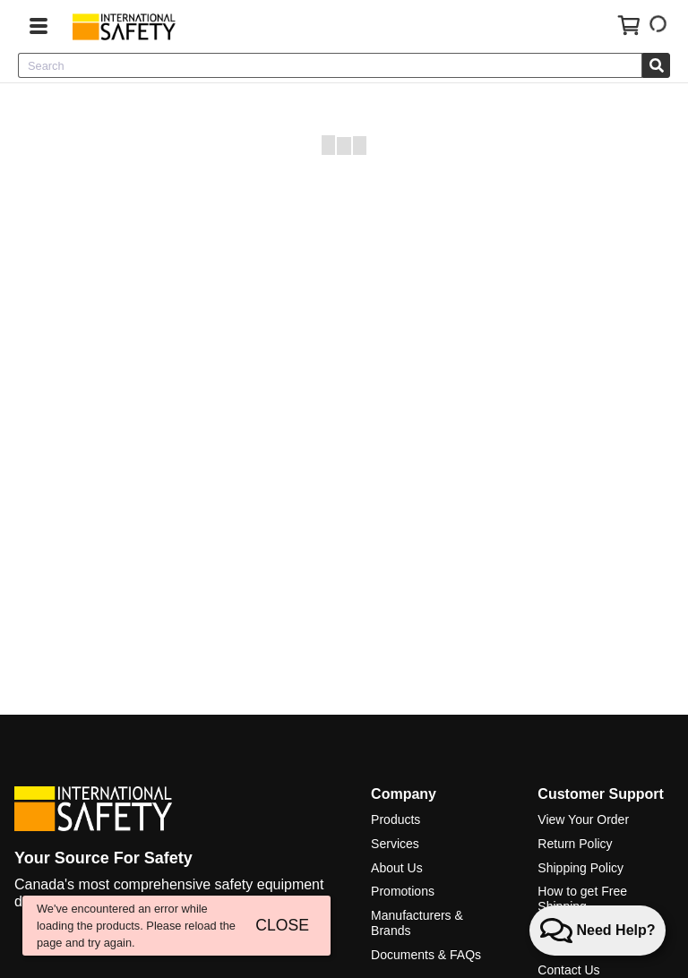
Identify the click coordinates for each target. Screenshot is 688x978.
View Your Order (583, 819)
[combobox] (330, 65)
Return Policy (575, 843)
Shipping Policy (581, 868)
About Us (397, 868)
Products (395, 819)
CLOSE (282, 925)
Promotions (402, 891)
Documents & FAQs (426, 955)
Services (395, 843)
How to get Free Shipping (582, 899)
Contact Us (568, 970)
